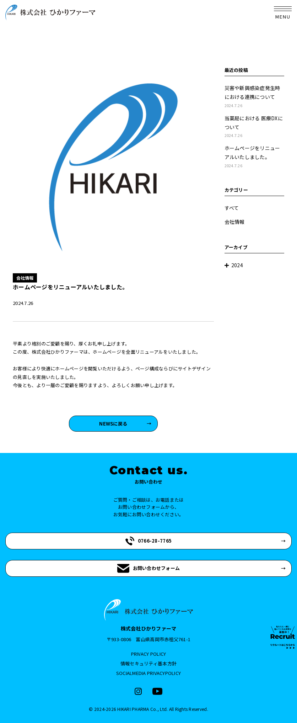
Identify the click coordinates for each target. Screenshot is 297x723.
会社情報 (235, 221)
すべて (232, 207)
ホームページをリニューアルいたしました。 (255, 156)
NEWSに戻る (113, 423)
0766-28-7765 (148, 541)
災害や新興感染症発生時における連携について (255, 96)
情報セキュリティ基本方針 (148, 663)
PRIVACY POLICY (148, 653)
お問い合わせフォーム (148, 568)
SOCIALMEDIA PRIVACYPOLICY (148, 673)
